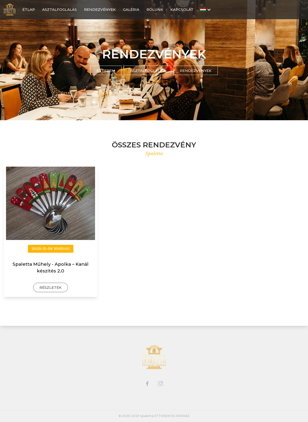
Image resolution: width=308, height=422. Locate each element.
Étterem (105, 70)
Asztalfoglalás (147, 70)
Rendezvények (196, 70)
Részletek (50, 287)
